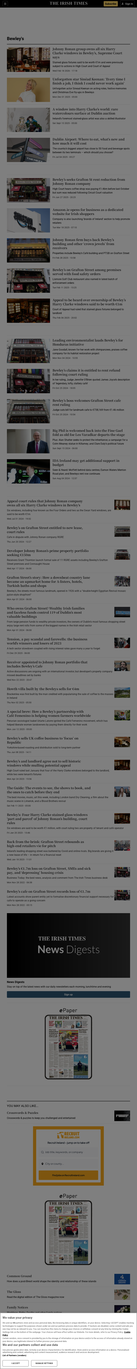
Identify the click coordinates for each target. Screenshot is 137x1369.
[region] (68, 1341)
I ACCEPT (15, 1363)
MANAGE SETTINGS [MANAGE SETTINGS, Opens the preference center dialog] (44, 1363)
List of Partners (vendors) (14, 1355)
